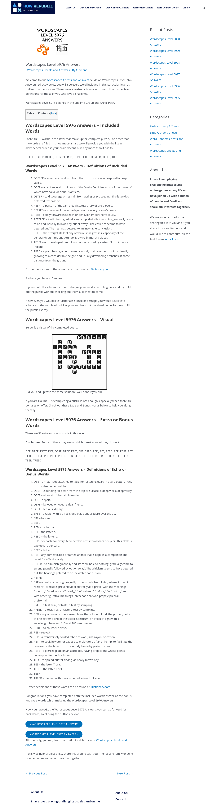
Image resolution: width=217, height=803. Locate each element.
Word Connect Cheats (168, 7)
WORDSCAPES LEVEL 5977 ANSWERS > (54, 734)
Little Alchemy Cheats (90, 7)
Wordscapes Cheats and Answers (48, 70)
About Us (70, 7)
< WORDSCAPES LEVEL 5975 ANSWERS (54, 724)
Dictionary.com (100, 269)
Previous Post (36, 773)
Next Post (125, 773)
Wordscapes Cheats (143, 7)
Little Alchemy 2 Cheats (117, 7)
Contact (186, 7)
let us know (172, 239)
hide (53, 113)
